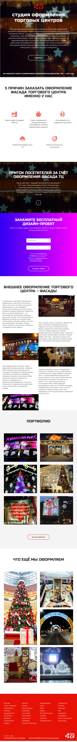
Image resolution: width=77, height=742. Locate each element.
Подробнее (38, 58)
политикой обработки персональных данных (38, 259)
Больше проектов (38, 537)
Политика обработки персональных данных (44, 739)
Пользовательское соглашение (14, 739)
